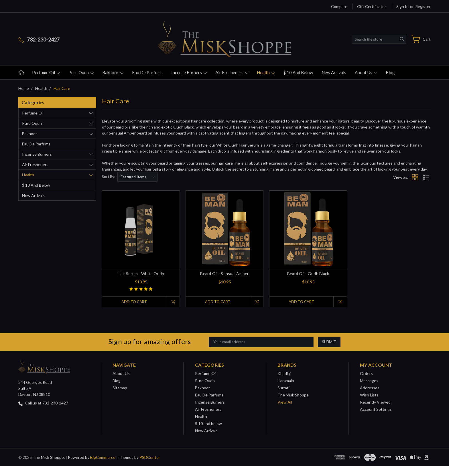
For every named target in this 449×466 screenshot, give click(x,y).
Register (423, 6)
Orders (366, 373)
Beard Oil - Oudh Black (308, 273)
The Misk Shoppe (293, 394)
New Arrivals (334, 72)
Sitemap (120, 387)
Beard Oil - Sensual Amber (224, 273)
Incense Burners (189, 72)
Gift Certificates (372, 6)
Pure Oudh (81, 72)
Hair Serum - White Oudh (141, 273)
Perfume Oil (46, 72)
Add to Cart (134, 301)
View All (284, 402)
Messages (369, 380)
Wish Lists (369, 394)
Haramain (285, 380)
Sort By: (108, 176)
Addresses (369, 387)
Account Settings (376, 409)
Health (266, 72)
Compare (339, 6)
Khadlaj (284, 373)
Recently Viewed (375, 402)
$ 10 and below (298, 72)
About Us (366, 72)
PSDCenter (149, 457)
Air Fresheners (231, 72)
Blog (390, 72)
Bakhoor (112, 72)
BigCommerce (102, 457)
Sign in (402, 6)
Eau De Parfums (147, 72)
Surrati (283, 387)
